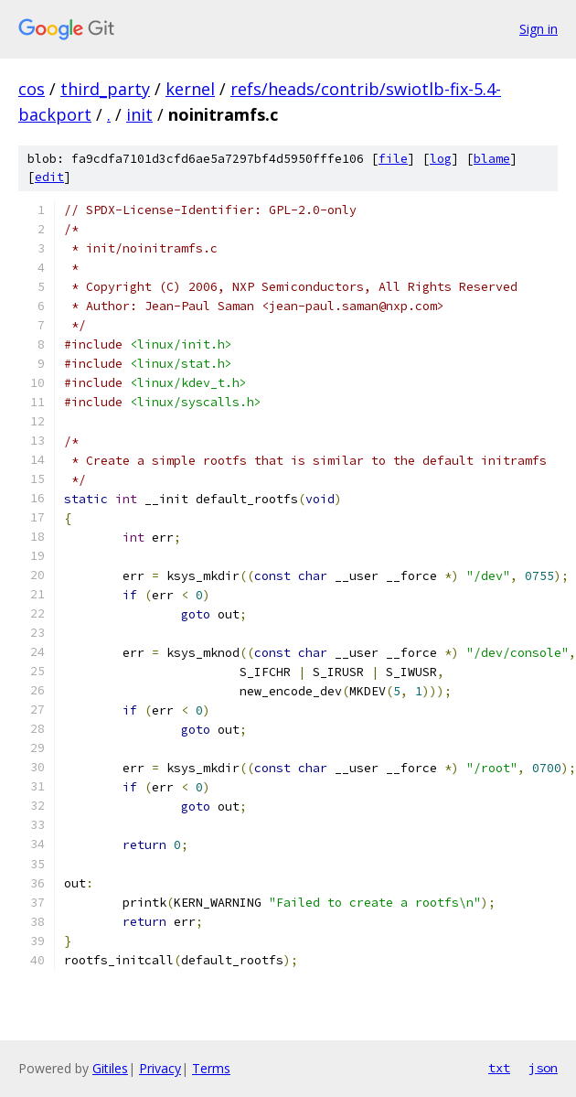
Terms (211, 1068)
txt (499, 1067)
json (543, 1067)
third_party (105, 89)
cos (31, 89)
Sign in (538, 29)
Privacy (160, 1068)
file (393, 159)
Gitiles (110, 1068)
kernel (190, 89)
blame (492, 159)
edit (49, 177)
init (139, 114)
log (441, 159)
